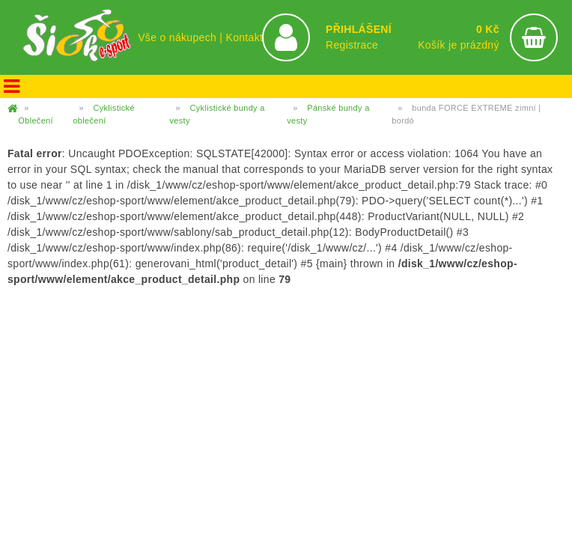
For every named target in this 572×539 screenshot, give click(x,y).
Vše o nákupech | (181, 37)
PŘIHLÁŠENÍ (359, 29)
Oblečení (35, 120)
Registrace (352, 45)
